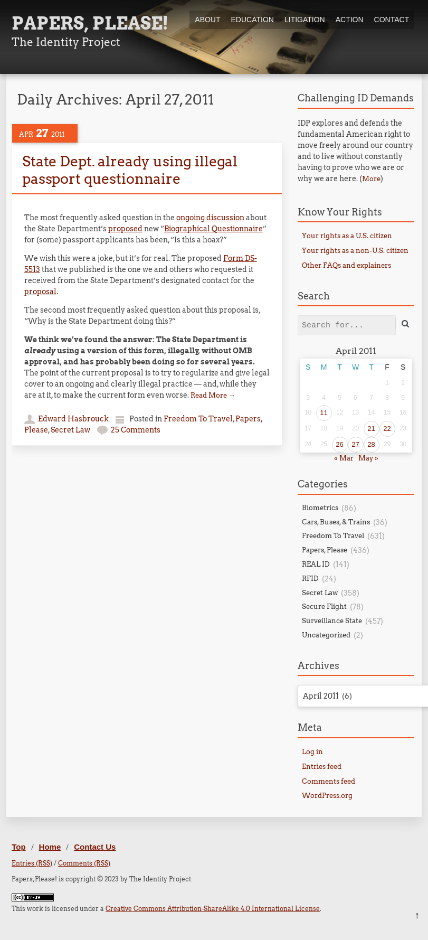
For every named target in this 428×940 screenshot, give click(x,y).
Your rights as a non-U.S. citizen (355, 251)
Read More (213, 395)
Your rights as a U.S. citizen (347, 236)
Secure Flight (324, 606)
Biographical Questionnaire (213, 228)
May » (368, 458)
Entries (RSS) (32, 863)
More (371, 179)
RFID (310, 578)
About (207, 19)
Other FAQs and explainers (346, 265)
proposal (40, 291)
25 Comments (135, 430)
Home (50, 846)
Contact (392, 19)
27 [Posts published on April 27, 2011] (355, 444)
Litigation (304, 19)
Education (252, 19)
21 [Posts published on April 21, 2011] (371, 429)
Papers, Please (324, 550)
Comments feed (328, 781)
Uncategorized (326, 635)
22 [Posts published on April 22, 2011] (387, 429)
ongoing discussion (210, 217)
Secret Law (70, 430)
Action (350, 19)
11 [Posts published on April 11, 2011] (323, 413)
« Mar (344, 458)
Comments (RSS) (84, 863)
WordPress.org (327, 796)
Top (18, 846)
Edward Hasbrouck (73, 419)
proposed (125, 228)
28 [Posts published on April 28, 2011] (371, 444)
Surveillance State (332, 621)
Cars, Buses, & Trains (336, 522)
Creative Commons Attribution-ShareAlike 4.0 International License (213, 909)
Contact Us (95, 846)
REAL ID (316, 564)
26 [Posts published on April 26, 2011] (339, 444)
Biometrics (320, 508)
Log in (312, 752)
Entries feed (321, 766)
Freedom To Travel (198, 419)
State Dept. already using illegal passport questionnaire (129, 170)
